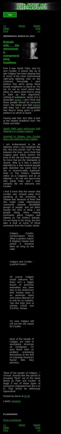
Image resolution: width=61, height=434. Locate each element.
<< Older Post (6, 28)
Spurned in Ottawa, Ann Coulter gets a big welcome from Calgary (21, 137)
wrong (17, 99)
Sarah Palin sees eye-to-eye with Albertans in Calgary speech (21, 130)
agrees (36, 105)
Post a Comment (12, 420)
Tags (10, 14)
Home (22, 26)
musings (16, 401)
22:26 (27, 396)
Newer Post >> (36, 28)
